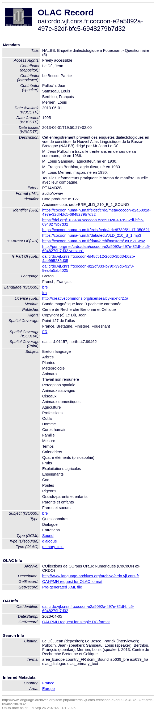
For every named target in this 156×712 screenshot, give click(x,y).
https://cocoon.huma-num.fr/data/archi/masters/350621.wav (93, 241)
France (48, 683)
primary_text (53, 547)
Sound (47, 535)
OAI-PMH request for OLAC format (72, 581)
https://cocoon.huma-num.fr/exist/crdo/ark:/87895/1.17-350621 (96, 230)
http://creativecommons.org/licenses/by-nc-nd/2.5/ (85, 298)
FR (45, 332)
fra (44, 293)
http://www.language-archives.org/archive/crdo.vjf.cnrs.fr (90, 576)
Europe (48, 688)
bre (45, 287)
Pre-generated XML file (62, 587)
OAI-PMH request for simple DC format (76, 622)
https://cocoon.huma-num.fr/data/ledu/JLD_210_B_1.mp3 (91, 235)
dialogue (49, 541)
